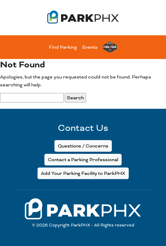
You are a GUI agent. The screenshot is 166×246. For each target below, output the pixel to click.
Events (90, 47)
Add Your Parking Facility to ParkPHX (83, 173)
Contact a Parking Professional (83, 159)
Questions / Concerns (83, 146)
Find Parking (63, 47)
